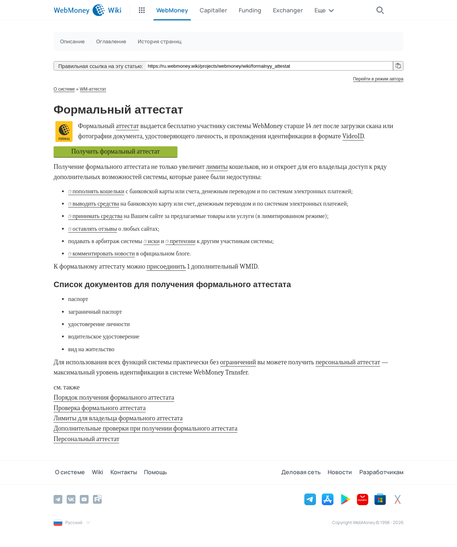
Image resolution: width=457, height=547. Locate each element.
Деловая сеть (303, 472)
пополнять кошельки (98, 191)
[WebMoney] (79, 10)
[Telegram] (58, 499)
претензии (183, 241)
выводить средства (96, 203)
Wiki (95, 472)
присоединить (166, 266)
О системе (64, 89)
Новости (341, 472)
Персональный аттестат (86, 439)
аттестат (127, 126)
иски (154, 241)
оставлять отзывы (95, 228)
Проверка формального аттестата (100, 408)
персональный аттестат (348, 362)
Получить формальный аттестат (115, 151)
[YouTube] (84, 499)
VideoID (353, 136)
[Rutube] (97, 499)
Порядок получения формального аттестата (114, 397)
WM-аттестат (93, 89)
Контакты (119, 472)
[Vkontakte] (71, 499)
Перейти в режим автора (378, 79)
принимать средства (97, 216)
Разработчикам (381, 472)
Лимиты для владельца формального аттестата (118, 418)
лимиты (217, 167)
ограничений (238, 362)
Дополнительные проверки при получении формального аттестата (145, 428)
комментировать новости (104, 253)
